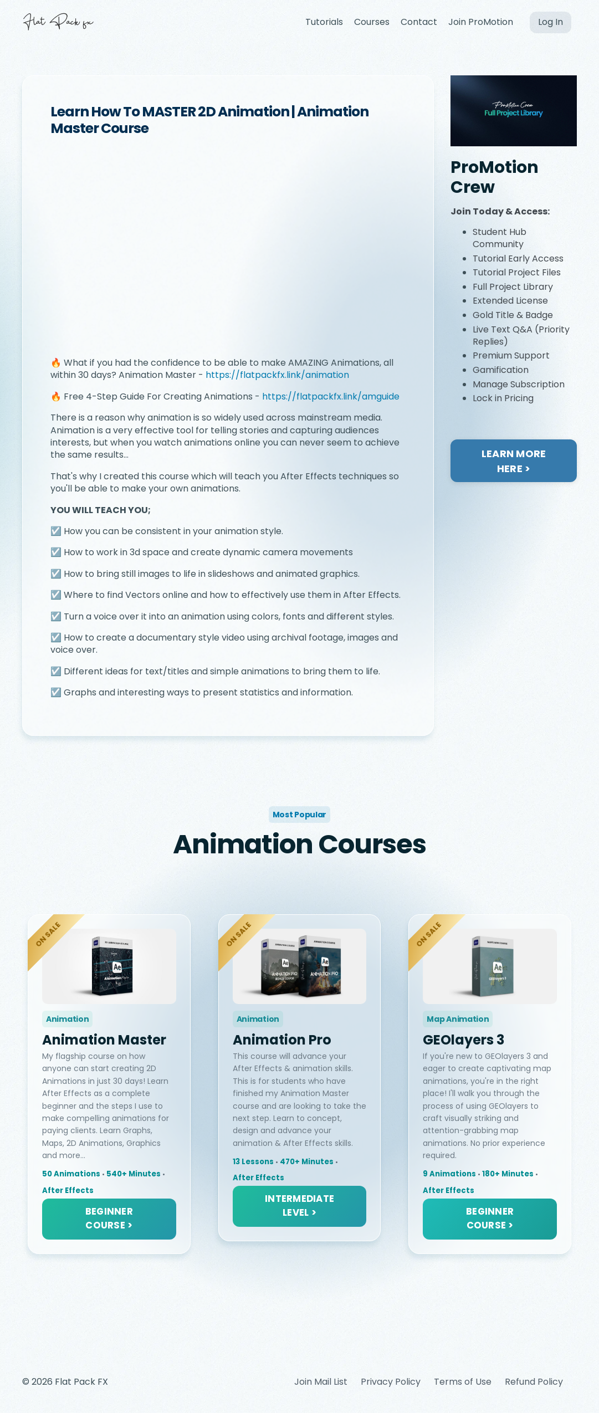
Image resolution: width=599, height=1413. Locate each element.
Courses (372, 22)
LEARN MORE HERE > (514, 461)
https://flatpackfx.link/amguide (331, 396)
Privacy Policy (391, 1381)
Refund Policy (534, 1381)
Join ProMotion (480, 22)
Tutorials (324, 22)
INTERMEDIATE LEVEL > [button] (299, 1205)
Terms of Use (463, 1381)
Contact (419, 22)
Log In (550, 22)
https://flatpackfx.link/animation (277, 374)
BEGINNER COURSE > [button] (109, 1218)
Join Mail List (320, 1381)
